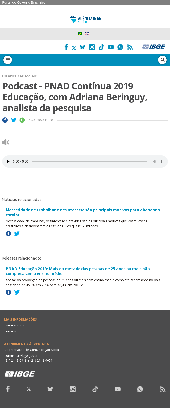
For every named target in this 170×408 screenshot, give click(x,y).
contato (10, 331)
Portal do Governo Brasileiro (23, 2)
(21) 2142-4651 (41, 360)
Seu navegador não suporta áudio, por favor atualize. (85, 161)
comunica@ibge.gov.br (21, 355)
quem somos (14, 325)
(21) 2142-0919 (16, 360)
